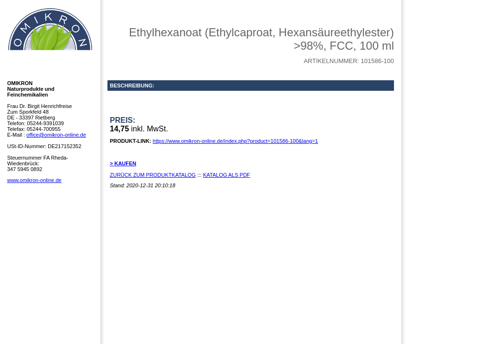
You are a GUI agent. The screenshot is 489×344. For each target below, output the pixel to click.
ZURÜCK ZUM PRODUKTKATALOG (153, 175)
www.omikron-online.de (34, 180)
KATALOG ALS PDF (226, 175)
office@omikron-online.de (56, 135)
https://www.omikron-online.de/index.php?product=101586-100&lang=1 (235, 141)
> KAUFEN (123, 163)
